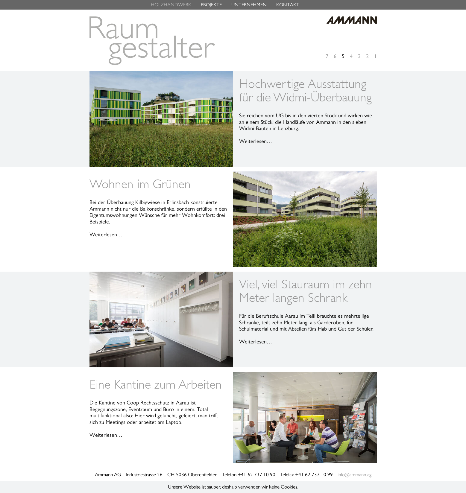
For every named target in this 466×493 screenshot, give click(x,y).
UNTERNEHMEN (249, 4)
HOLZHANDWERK (171, 4)
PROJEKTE (211, 4)
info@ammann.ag (354, 474)
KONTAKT (287, 4)
